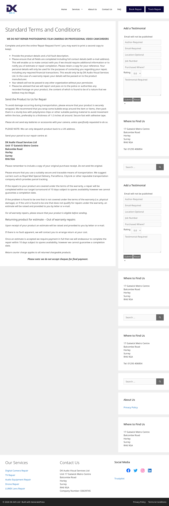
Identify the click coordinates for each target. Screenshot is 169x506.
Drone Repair (12, 484)
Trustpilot (119, 478)
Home (64, 9)
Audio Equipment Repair (18, 479)
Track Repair (154, 9)
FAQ (119, 9)
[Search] (160, 167)
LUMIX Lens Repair (15, 488)
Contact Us (107, 9)
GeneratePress (38, 502)
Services (79, 9)
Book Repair (135, 9)
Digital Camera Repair (16, 470)
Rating (127, 72)
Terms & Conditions (157, 502)
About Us (92, 9)
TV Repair (10, 475)
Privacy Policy (131, 407)
